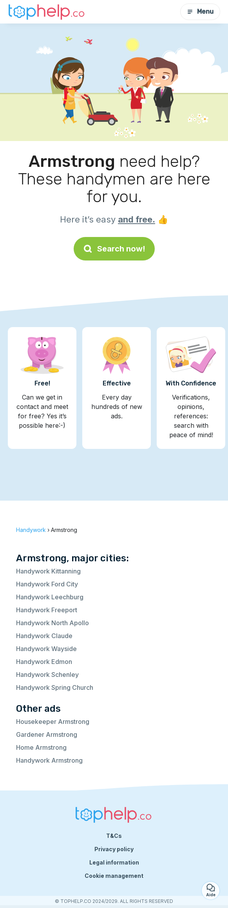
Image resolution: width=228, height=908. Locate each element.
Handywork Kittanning (48, 571)
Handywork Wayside (46, 649)
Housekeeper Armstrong (52, 721)
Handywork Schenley (47, 674)
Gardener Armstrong (46, 734)
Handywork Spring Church (54, 687)
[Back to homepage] (47, 12)
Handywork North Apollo (52, 623)
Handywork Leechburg (49, 597)
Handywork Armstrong (49, 760)
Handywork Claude (44, 636)
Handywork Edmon (44, 662)
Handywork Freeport (46, 610)
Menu (200, 11)
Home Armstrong (41, 747)
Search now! (114, 248)
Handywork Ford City (47, 584)
